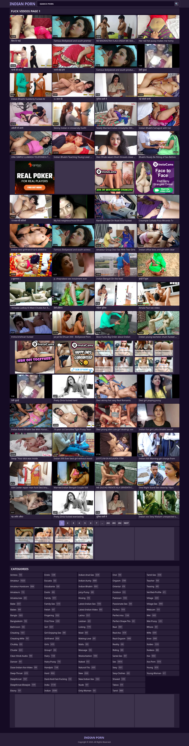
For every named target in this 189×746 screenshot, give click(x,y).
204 (119, 523)
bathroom (17, 627)
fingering (52, 615)
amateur (18, 581)
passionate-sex (122, 604)
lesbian (85, 621)
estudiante (52, 586)
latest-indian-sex (90, 604)
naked (84, 662)
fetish (49, 610)
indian (51, 691)
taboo (118, 685)
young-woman (156, 673)
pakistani (120, 598)
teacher (153, 581)
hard (49, 673)
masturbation (88, 656)
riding (118, 650)
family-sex (52, 604)
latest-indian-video (91, 610)
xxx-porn (154, 662)
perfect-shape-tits (124, 621)
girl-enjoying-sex (55, 633)
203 (113, 523)
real (118, 627)
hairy (49, 656)
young (153, 667)
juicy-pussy (86, 592)
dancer (16, 662)
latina (84, 615)
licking (85, 627)
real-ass (120, 633)
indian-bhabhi (88, 586)
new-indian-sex (89, 679)
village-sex (155, 604)
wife (152, 633)
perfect (119, 610)
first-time (52, 621)
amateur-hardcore (22, 586)
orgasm (119, 581)
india (50, 685)
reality (118, 644)
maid (83, 633)
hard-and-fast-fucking (58, 679)
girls (49, 644)
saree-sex (120, 656)
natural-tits (87, 667)
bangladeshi (19, 621)
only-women (87, 691)
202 (108, 523)
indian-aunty (88, 581)
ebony (15, 691)
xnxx (152, 639)
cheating (17, 633)
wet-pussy (155, 621)
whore (152, 627)
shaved (119, 679)
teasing (153, 586)
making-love (87, 639)
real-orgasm (122, 639)
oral (117, 575)
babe (15, 604)
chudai (16, 650)
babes (15, 610)
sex (118, 662)
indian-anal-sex (89, 575)
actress (16, 575)
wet (151, 615)
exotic (49, 592)
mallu (84, 644)
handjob (51, 667)
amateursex (18, 598)
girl (49, 627)
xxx (151, 656)
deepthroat (19, 679)
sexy (118, 667)
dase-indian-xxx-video (24, 667)
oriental (119, 586)
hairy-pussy (52, 662)
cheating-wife (19, 639)
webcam (153, 610)
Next (126, 523)
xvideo (153, 644)
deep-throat (19, 673)
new (84, 673)
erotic (50, 575)
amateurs (17, 592)
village (153, 598)
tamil (118, 691)
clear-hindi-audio (21, 656)
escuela (50, 581)
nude (84, 685)
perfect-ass (121, 615)
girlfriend (52, 639)
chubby (16, 644)
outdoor (119, 592)
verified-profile (156, 592)
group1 (50, 650)
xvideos (153, 650)
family (50, 598)
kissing (84, 598)
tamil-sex (154, 575)
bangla (16, 615)
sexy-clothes (121, 673)
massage (85, 650)
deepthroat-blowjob (23, 685)
